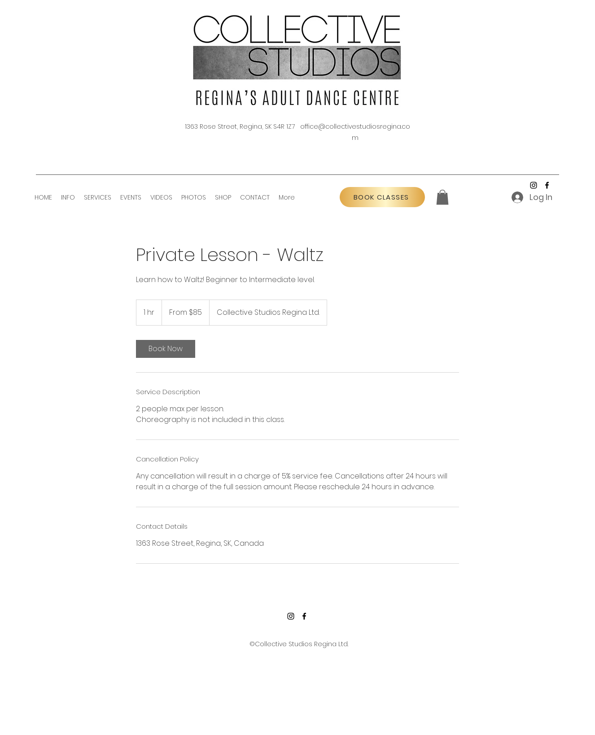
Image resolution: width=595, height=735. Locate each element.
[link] (165, 349)
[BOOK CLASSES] (382, 197)
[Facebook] (546, 185)
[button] (68, 197)
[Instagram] (533, 185)
